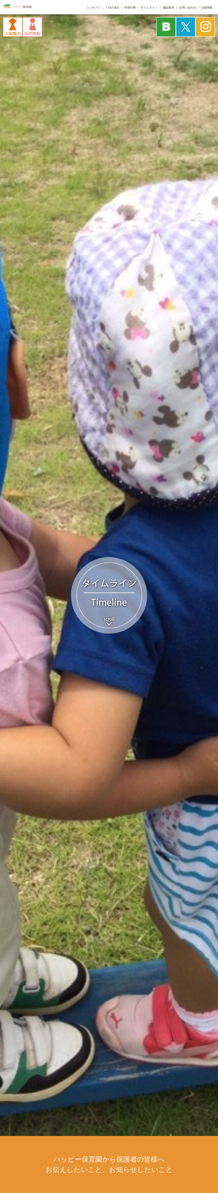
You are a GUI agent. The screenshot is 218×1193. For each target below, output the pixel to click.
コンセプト (93, 7)
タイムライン (149, 7)
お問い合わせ (187, 7)
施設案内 (168, 7)
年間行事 (130, 7)
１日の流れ (112, 7)
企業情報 (206, 7)
